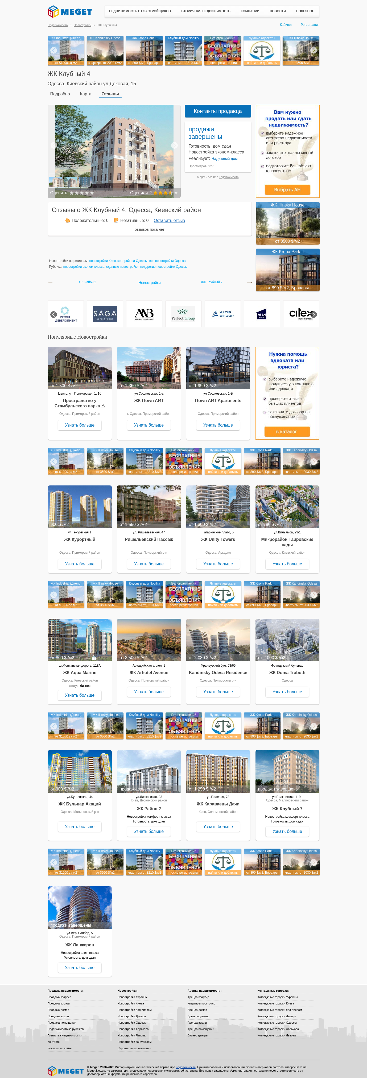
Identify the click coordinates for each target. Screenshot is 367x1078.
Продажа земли (58, 1013)
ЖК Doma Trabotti (287, 669)
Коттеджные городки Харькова (278, 1025)
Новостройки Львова (132, 1032)
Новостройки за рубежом (135, 1038)
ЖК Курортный (79, 536)
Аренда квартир (198, 993)
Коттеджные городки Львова (277, 1032)
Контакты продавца (218, 108)
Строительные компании (134, 1045)
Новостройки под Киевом (135, 1006)
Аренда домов (197, 1006)
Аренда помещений (201, 1025)
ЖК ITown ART (148, 397)
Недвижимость (58, 25)
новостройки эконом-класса (84, 263)
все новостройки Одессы (167, 258)
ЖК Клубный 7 (211, 279)
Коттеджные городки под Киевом (280, 1006)
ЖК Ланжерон (79, 941)
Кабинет (286, 25)
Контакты (54, 1038)
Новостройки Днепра (132, 1013)
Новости (278, 11)
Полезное (305, 11)
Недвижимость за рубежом (66, 1025)
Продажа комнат (59, 1000)
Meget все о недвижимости (66, 1068)
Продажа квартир (59, 993)
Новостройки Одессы (132, 1019)
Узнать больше (79, 422)
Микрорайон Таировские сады (287, 539)
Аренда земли (197, 1019)
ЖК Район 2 (87, 279)
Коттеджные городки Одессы (277, 1019)
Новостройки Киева (131, 1000)
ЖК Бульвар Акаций (80, 801)
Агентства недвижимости (65, 1032)
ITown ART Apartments (218, 397)
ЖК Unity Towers (218, 536)
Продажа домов (58, 1006)
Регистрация (310, 25)
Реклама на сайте (60, 1045)
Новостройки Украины (133, 993)
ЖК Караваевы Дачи (218, 801)
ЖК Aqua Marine (79, 669)
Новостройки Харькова (133, 1025)
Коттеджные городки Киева (276, 1000)
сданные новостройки (122, 263)
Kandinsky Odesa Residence (218, 669)
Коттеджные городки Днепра (277, 1013)
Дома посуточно (198, 1013)
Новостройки (82, 25)
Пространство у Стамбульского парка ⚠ (80, 400)
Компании (250, 11)
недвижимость (229, 173)
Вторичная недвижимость (205, 11)
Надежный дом (225, 155)
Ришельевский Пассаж (149, 536)
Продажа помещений (62, 1019)
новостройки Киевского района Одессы (118, 258)
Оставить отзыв (169, 217)
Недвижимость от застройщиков (140, 11)
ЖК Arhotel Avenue (149, 669)
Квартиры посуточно (201, 1000)
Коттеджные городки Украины (278, 993)
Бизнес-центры (198, 1032)
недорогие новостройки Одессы (164, 263)
